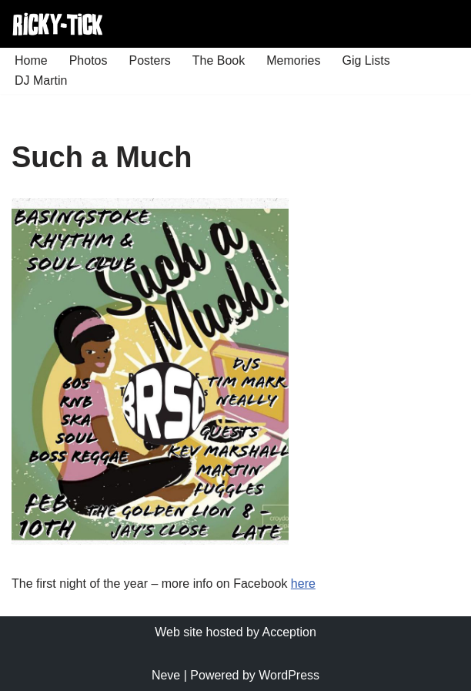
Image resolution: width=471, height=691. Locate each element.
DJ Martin (41, 80)
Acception (289, 632)
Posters (150, 60)
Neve (166, 675)
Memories (293, 60)
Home (31, 60)
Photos (88, 60)
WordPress (289, 675)
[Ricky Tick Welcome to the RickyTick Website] (58, 24)
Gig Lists (365, 60)
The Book (218, 60)
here (303, 583)
